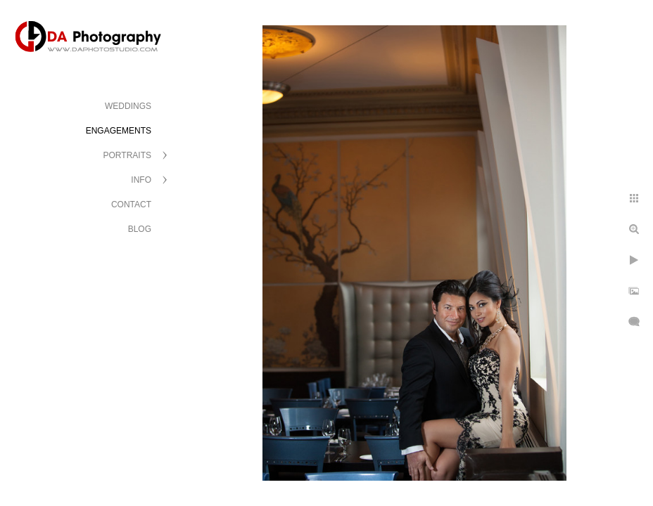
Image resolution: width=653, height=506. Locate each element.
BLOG (139, 229)
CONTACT (131, 204)
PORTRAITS (127, 155)
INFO (141, 180)
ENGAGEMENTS (118, 131)
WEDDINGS (128, 106)
